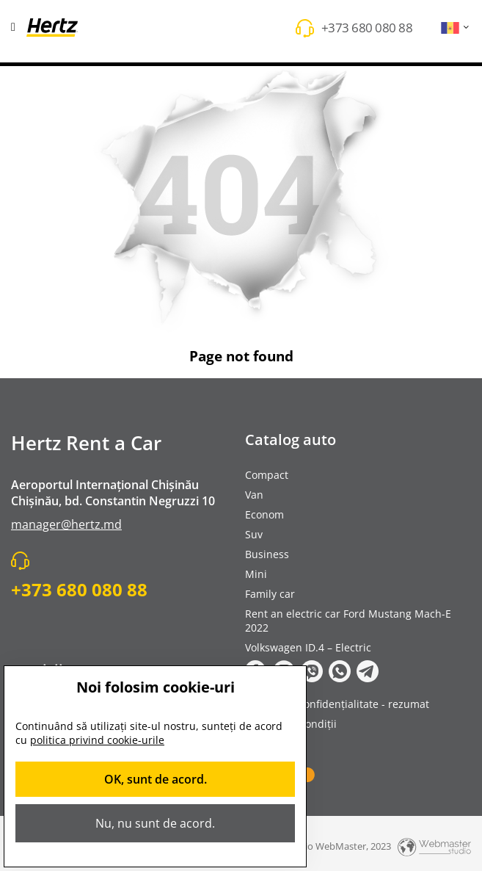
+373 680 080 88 (367, 27)
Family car (270, 594)
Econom (264, 514)
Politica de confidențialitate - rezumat (337, 704)
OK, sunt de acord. (155, 779)
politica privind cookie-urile (97, 740)
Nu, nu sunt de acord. (155, 823)
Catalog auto (290, 439)
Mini (256, 574)
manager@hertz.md (66, 524)
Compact (266, 475)
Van (254, 495)
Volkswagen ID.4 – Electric (308, 647)
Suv (254, 534)
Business (267, 554)
